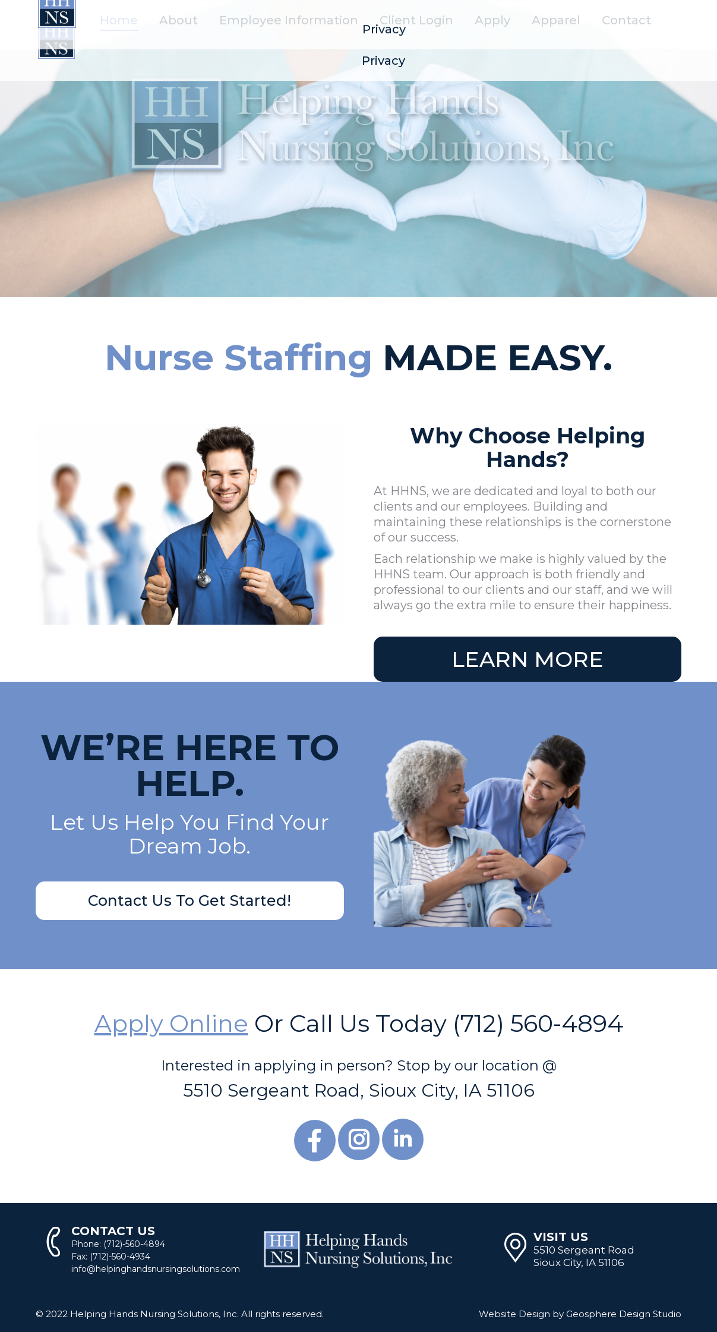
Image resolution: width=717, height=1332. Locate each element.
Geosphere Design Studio (623, 1314)
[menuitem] (118, 20)
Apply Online (171, 1023)
